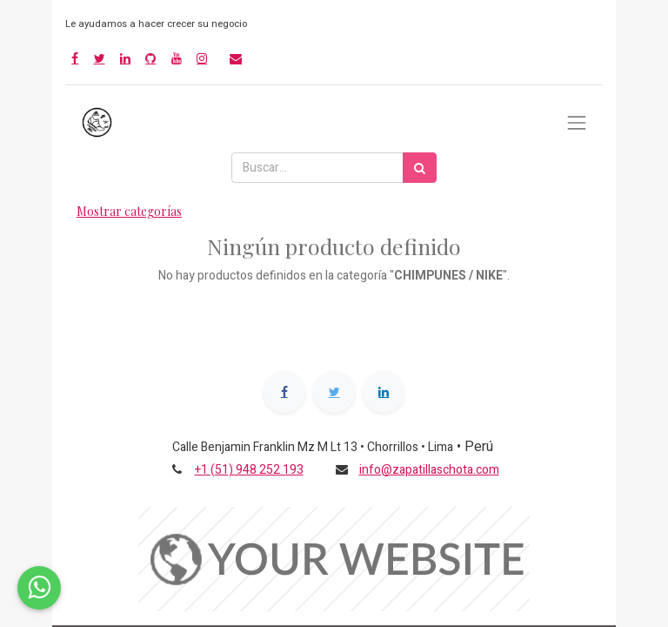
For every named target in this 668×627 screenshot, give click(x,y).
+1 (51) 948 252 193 (249, 470)
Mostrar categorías (129, 211)
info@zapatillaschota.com (429, 470)
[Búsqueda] (420, 167)
